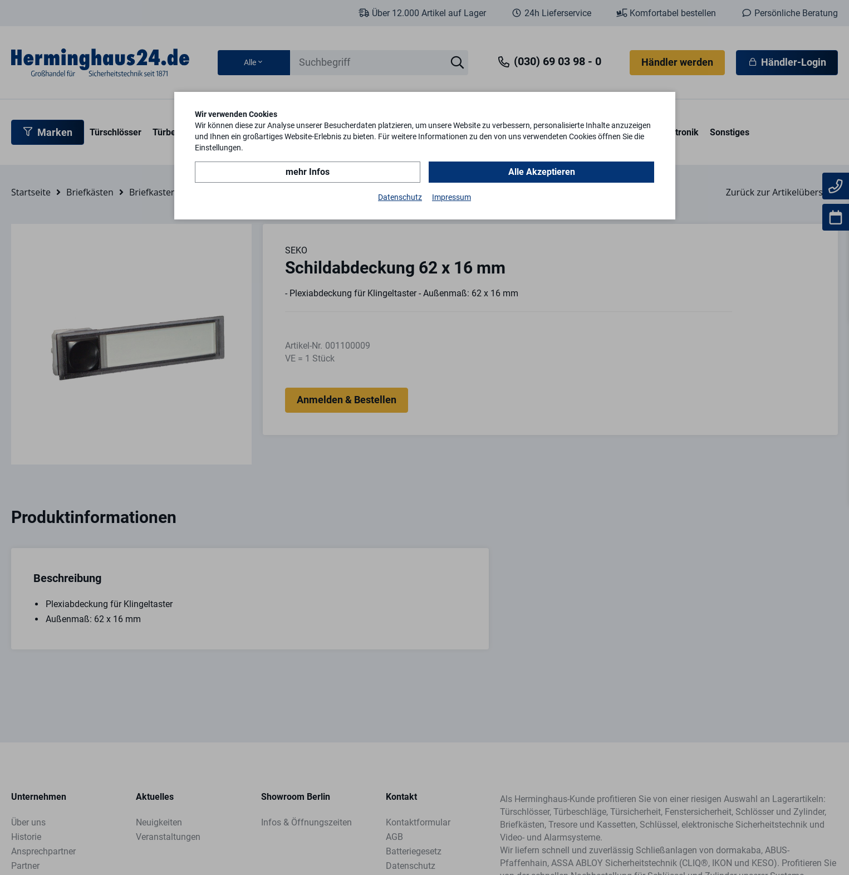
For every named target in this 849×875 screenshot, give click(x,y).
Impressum (451, 197)
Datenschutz (400, 197)
